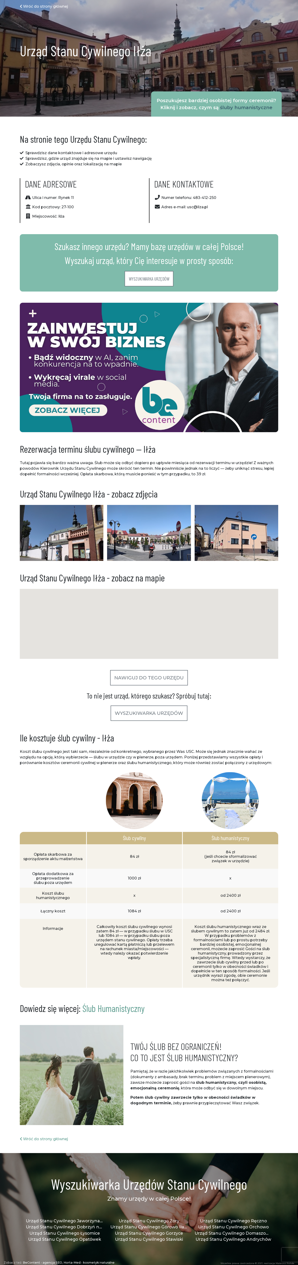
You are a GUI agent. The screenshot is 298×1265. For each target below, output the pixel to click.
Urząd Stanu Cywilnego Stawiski (149, 1239)
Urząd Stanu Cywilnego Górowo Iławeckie (149, 1226)
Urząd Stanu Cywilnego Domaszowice (233, 1233)
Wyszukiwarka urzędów (149, 278)
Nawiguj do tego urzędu (149, 678)
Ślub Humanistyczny (113, 1008)
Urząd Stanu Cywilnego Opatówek (64, 1239)
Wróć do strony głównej (44, 6)
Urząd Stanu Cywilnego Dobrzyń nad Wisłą (64, 1226)
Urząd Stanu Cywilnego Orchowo (233, 1226)
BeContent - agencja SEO (42, 1262)
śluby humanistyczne (246, 107)
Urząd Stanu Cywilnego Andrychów (233, 1239)
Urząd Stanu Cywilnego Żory (149, 1220)
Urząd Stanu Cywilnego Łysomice (64, 1233)
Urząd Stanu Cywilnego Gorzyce (149, 1233)
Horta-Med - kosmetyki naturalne (89, 1262)
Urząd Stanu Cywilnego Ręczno (233, 1220)
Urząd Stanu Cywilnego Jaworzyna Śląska (64, 1220)
